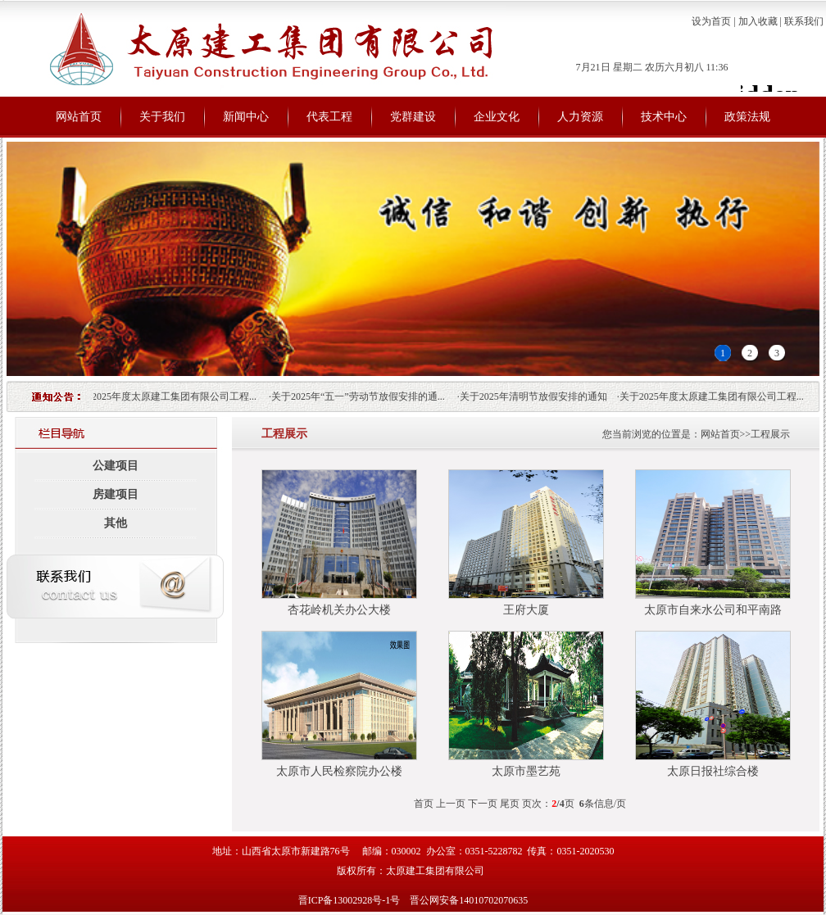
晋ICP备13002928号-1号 (350, 900)
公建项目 (115, 466)
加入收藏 (758, 21)
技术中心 (664, 117)
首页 (423, 803)
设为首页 (711, 21)
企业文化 (497, 117)
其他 (115, 523)
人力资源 (580, 117)
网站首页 (79, 117)
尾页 (510, 803)
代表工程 (329, 117)
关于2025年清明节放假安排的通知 (536, 396)
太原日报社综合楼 (713, 771)
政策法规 (747, 117)
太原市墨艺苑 (526, 771)
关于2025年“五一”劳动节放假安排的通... (361, 396)
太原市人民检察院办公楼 (339, 771)
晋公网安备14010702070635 (469, 900)
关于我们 (162, 117)
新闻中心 (246, 117)
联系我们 (804, 21)
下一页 (482, 803)
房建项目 (115, 494)
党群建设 (413, 117)
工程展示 (770, 434)
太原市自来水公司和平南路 (713, 610)
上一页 (450, 803)
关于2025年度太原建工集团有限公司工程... (167, 396)
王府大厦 (526, 610)
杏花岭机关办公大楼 (339, 610)
